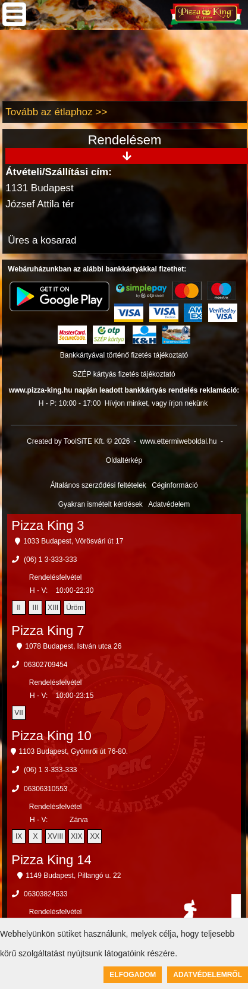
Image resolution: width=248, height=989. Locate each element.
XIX (76, 836)
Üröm (74, 607)
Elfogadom (132, 975)
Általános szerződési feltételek (98, 485)
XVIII (55, 836)
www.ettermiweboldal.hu (178, 441)
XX (94, 836)
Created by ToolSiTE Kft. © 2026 (78, 441)
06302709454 (45, 665)
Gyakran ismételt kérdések (100, 504)
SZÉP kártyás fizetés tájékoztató (124, 374)
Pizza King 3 (47, 525)
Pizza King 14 (51, 859)
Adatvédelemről (207, 975)
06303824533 (45, 894)
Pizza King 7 (47, 630)
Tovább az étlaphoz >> (56, 112)
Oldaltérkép (124, 460)
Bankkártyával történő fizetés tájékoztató (124, 355)
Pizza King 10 (51, 735)
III (36, 607)
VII (18, 713)
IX (18, 836)
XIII (53, 607)
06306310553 (45, 789)
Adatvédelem (169, 504)
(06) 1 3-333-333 (50, 559)
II (19, 607)
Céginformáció (174, 485)
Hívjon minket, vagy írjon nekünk (156, 403)
